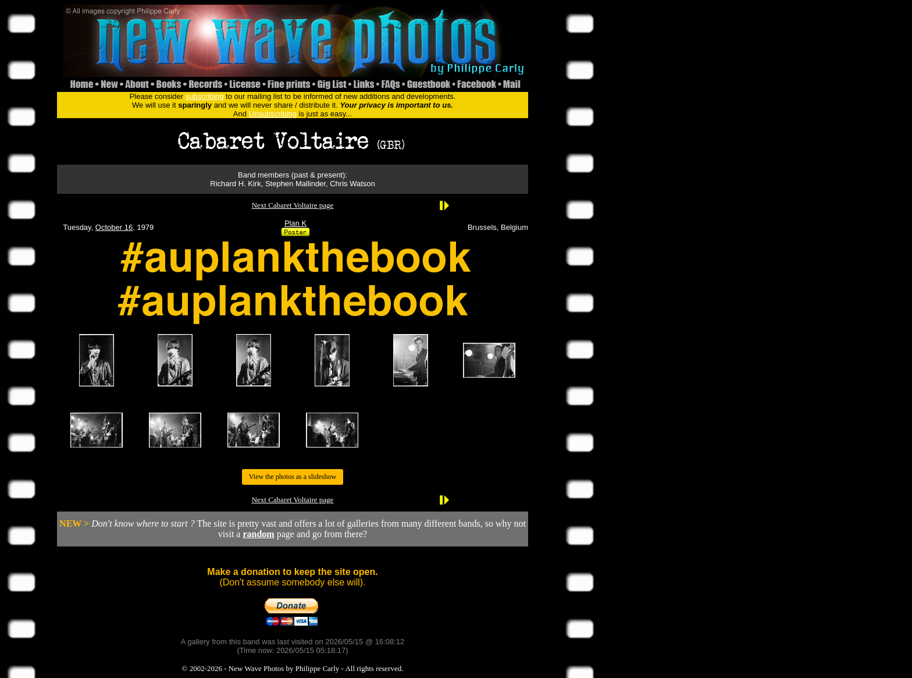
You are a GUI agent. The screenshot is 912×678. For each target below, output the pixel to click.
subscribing (205, 96)
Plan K (295, 223)
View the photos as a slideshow (292, 477)
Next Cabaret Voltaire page (293, 205)
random (258, 534)
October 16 (114, 227)
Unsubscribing (273, 113)
